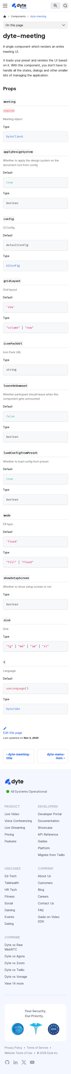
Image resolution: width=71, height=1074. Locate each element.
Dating (9, 924)
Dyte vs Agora (15, 956)
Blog (41, 890)
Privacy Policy (13, 1047)
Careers (43, 896)
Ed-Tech (10, 876)
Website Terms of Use (18, 1053)
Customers (45, 883)
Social (9, 903)
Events (9, 917)
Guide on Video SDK (48, 919)
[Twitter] (24, 1062)
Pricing (9, 834)
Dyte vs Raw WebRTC (14, 947)
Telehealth (12, 883)
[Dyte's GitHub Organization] (7, 1062)
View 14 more (14, 983)
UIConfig (13, 266)
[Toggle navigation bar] (5, 6)
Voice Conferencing (18, 821)
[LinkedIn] (15, 1062)
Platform (44, 848)
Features (10, 841)
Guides (42, 841)
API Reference (48, 834)
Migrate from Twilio (51, 855)
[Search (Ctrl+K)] (65, 5)
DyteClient (14, 137)
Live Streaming (15, 828)
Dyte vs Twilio (14, 970)
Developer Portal (50, 814)
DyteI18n (13, 709)
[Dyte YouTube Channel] (32, 1062)
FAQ (41, 910)
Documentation (48, 821)
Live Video (12, 814)
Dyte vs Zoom (15, 963)
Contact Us (46, 903)
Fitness (10, 896)
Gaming (10, 910)
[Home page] (4, 16)
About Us (44, 876)
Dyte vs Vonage (16, 977)
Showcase (45, 828)
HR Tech (11, 890)
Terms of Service (37, 1047)
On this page (14, 25)
